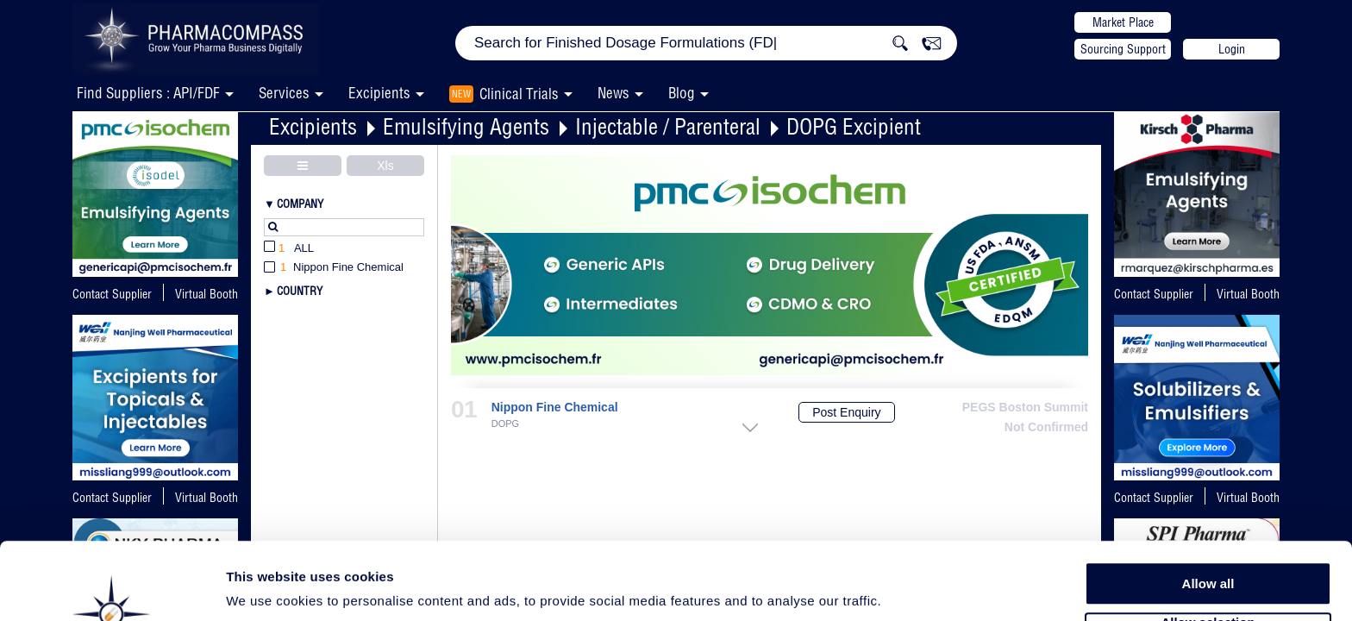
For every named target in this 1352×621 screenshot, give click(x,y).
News (613, 93)
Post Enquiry (846, 412)
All (289, 249)
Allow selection (1208, 556)
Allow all (1208, 517)
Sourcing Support (1123, 49)
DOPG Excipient (853, 126)
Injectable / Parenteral (667, 126)
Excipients (313, 126)
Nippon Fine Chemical (554, 407)
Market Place (1123, 22)
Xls (385, 165)
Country (299, 291)
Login (1231, 49)
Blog (681, 93)
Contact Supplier (112, 294)
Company (300, 203)
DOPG (505, 424)
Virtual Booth (1248, 294)
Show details (905, 587)
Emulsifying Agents (466, 126)
